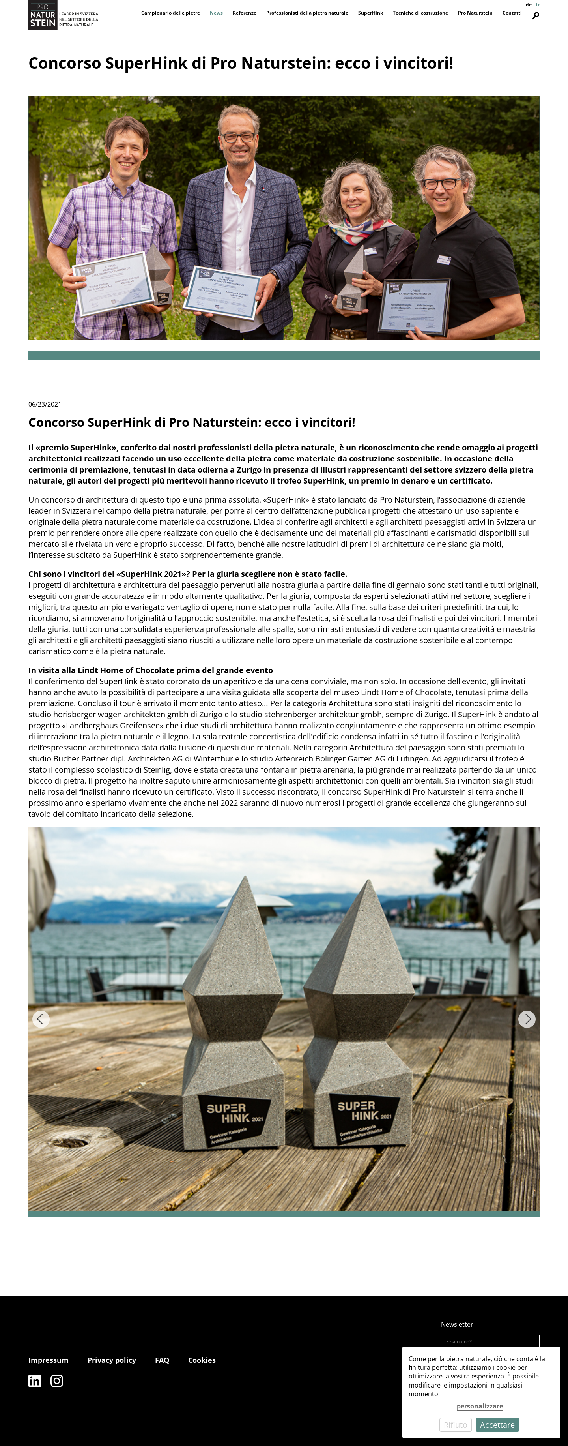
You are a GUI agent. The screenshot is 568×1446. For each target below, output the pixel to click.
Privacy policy (112, 1360)
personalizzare (480, 1406)
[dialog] (481, 1392)
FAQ (162, 1360)
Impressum (48, 1360)
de (529, 5)
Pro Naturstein (475, 13)
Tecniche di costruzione (420, 13)
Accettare (497, 1425)
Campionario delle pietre (170, 13)
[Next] (527, 1019)
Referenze (244, 13)
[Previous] (41, 1019)
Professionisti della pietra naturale (307, 13)
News (216, 13)
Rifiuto (455, 1425)
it (538, 5)
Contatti (512, 13)
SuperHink (370, 13)
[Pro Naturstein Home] (63, 15)
